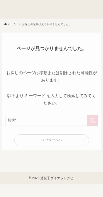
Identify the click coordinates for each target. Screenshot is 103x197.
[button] (94, 9)
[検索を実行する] (92, 120)
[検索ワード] (51, 120)
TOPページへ (51, 140)
